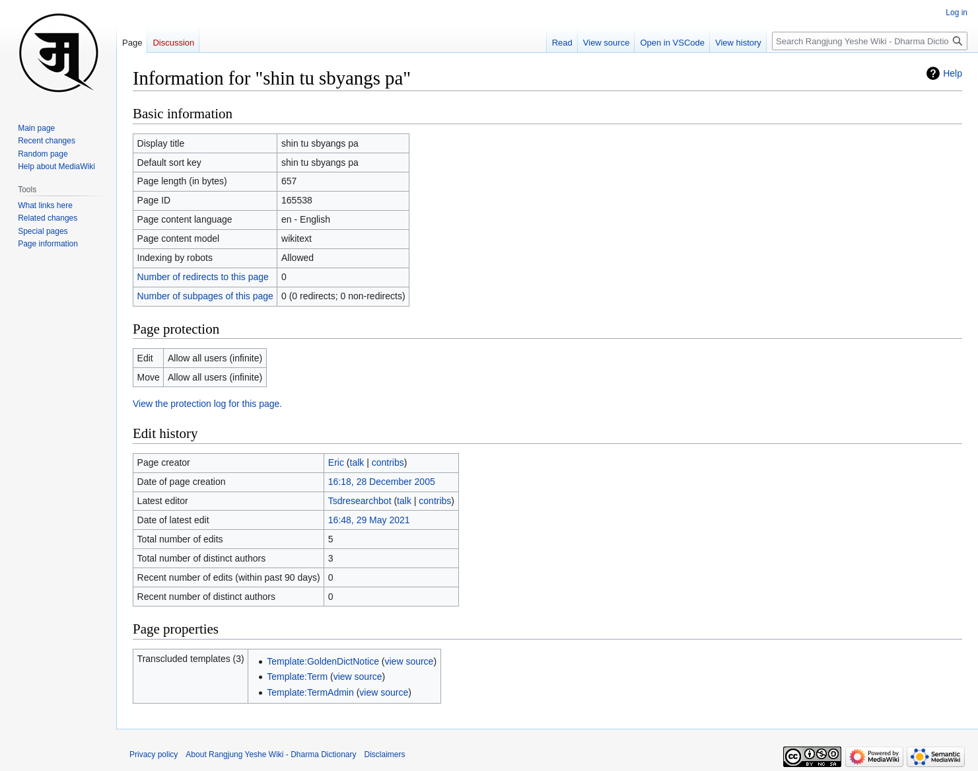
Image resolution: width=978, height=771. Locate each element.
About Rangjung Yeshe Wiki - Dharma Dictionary (271, 754)
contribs (388, 462)
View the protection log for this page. (207, 403)
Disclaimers (385, 754)
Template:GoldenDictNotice (323, 661)
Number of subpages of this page (205, 296)
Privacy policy (153, 754)
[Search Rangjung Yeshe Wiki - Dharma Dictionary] (869, 41)
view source (408, 661)
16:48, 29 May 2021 (369, 520)
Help (952, 73)
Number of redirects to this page (203, 277)
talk (357, 462)
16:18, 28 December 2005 (381, 481)
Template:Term (297, 676)
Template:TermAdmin (310, 692)
